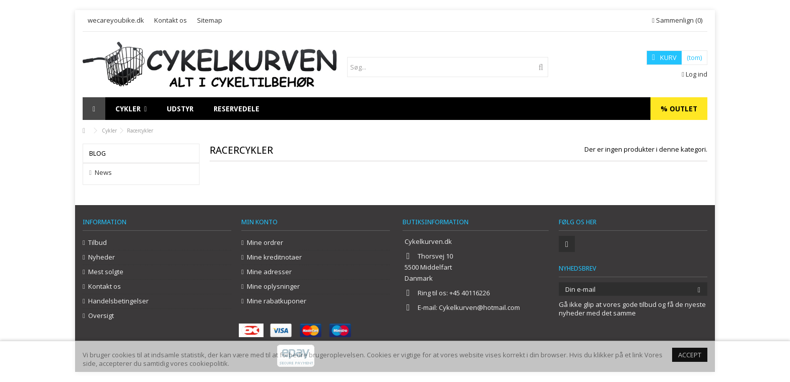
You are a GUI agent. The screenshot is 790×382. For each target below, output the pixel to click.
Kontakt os (170, 20)
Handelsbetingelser (118, 301)
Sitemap (209, 20)
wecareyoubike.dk (116, 20)
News (103, 172)
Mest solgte (105, 272)
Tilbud (97, 242)
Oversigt (101, 315)
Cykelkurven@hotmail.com (479, 307)
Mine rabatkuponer (276, 301)
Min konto (259, 222)
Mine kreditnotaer (274, 257)
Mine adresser (269, 272)
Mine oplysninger (273, 286)
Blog (97, 153)
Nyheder (101, 257)
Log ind (694, 74)
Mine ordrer (265, 242)
